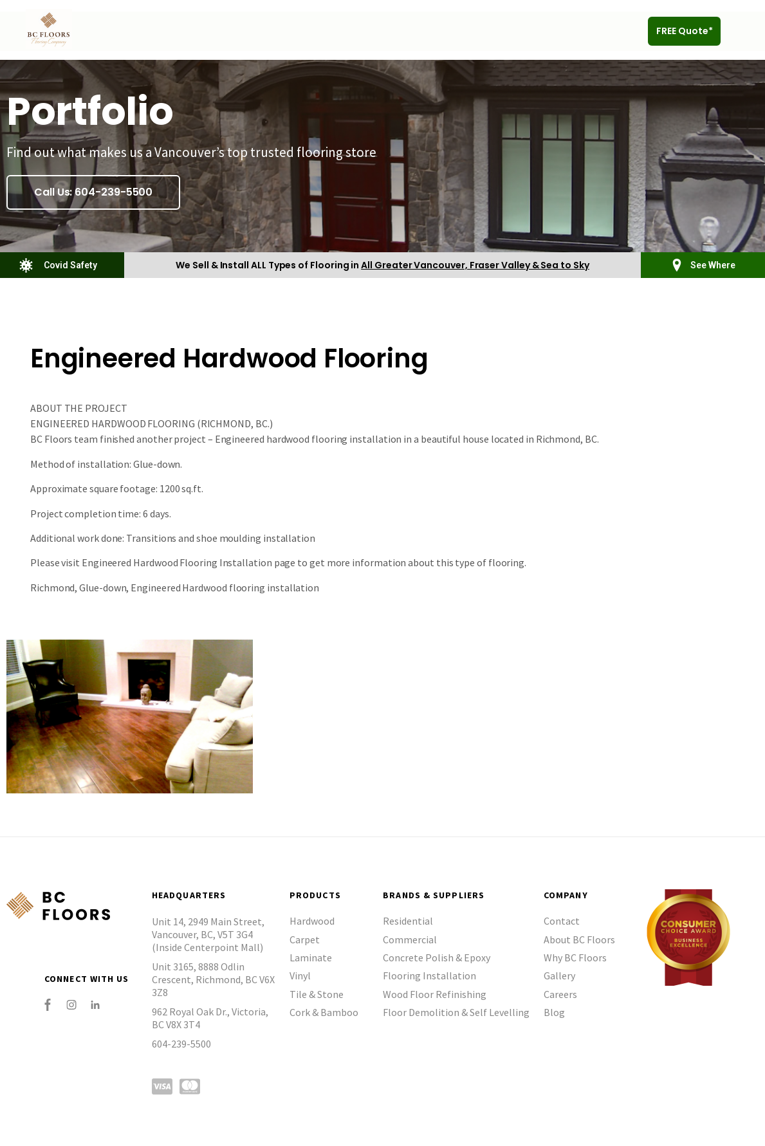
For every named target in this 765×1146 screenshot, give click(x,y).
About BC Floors (579, 939)
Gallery (559, 975)
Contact (562, 920)
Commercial (410, 939)
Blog (554, 1012)
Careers (560, 994)
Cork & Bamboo (324, 1012)
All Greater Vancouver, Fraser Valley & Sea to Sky (475, 265)
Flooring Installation (429, 975)
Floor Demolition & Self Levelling (456, 1012)
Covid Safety (70, 265)
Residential (408, 920)
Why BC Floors (575, 957)
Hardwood (312, 920)
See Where (712, 265)
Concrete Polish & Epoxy (436, 957)
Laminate (311, 957)
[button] (741, 31)
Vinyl (300, 975)
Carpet (305, 939)
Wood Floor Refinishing (434, 994)
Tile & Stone (317, 994)
